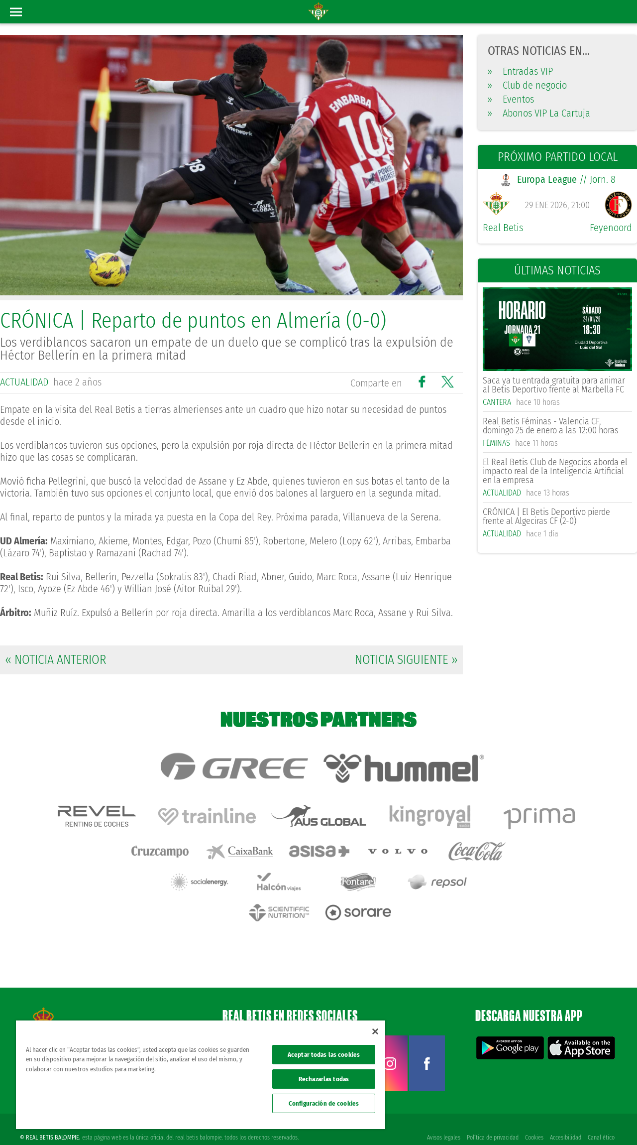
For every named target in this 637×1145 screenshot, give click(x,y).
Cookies (533, 1121)
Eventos (511, 99)
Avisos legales (441, 1121)
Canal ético (601, 1121)
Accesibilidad (565, 1121)
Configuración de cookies (324, 1103)
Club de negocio (527, 85)
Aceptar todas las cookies (324, 1054)
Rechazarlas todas (324, 1079)
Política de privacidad (491, 1121)
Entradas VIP (520, 71)
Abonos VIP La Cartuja (539, 113)
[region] (200, 1074)
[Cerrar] (375, 1031)
